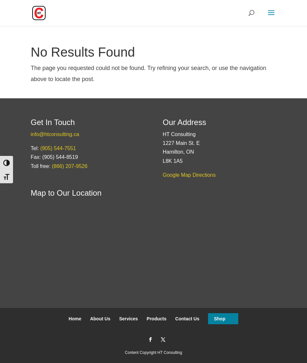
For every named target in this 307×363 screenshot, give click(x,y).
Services (128, 318)
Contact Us (187, 318)
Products (157, 318)
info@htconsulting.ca (55, 134)
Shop (219, 318)
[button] (271, 17)
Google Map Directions (189, 175)
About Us (100, 318)
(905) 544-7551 (58, 148)
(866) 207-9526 (69, 166)
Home (75, 318)
